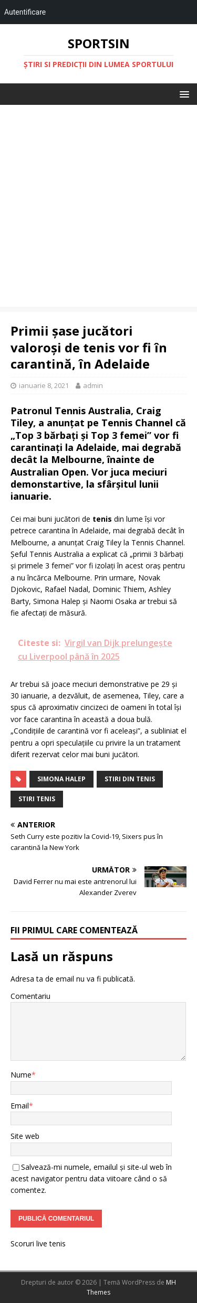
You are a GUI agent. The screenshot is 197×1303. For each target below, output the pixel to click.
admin (93, 385)
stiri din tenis (130, 778)
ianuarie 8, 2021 (44, 385)
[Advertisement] (98, 208)
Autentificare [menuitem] (25, 12)
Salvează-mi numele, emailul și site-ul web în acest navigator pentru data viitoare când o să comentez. (91, 1179)
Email (20, 1106)
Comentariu (30, 996)
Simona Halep (61, 778)
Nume (21, 1075)
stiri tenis (36, 798)
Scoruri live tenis (38, 1243)
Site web (25, 1136)
